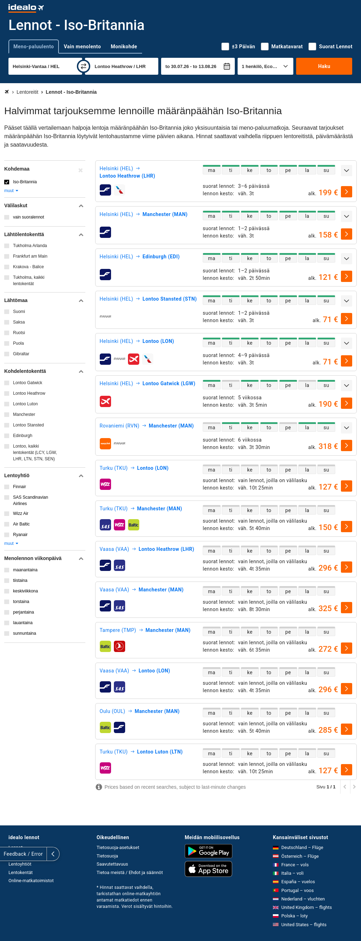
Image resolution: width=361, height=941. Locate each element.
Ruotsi (19, 332)
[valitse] (346, 191)
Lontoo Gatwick (27, 382)
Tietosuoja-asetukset (118, 847)
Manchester (24, 414)
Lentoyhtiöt (19, 864)
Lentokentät (20, 872)
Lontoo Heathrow (29, 393)
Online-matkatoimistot (31, 880)
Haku (324, 66)
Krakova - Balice (28, 266)
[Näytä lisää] (346, 170)
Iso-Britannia (25, 181)
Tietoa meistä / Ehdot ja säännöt (130, 872)
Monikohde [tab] (124, 46)
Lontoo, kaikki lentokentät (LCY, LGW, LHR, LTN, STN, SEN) (35, 452)
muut (11, 190)
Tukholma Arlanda (30, 245)
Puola (18, 343)
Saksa (19, 322)
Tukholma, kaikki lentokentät (28, 280)
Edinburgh (22, 435)
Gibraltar (21, 353)
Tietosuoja (107, 856)
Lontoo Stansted (28, 425)
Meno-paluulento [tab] (33, 46)
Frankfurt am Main (30, 256)
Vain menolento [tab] (82, 46)
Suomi (19, 311)
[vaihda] (83, 66)
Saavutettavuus (112, 864)
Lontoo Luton (25, 403)
